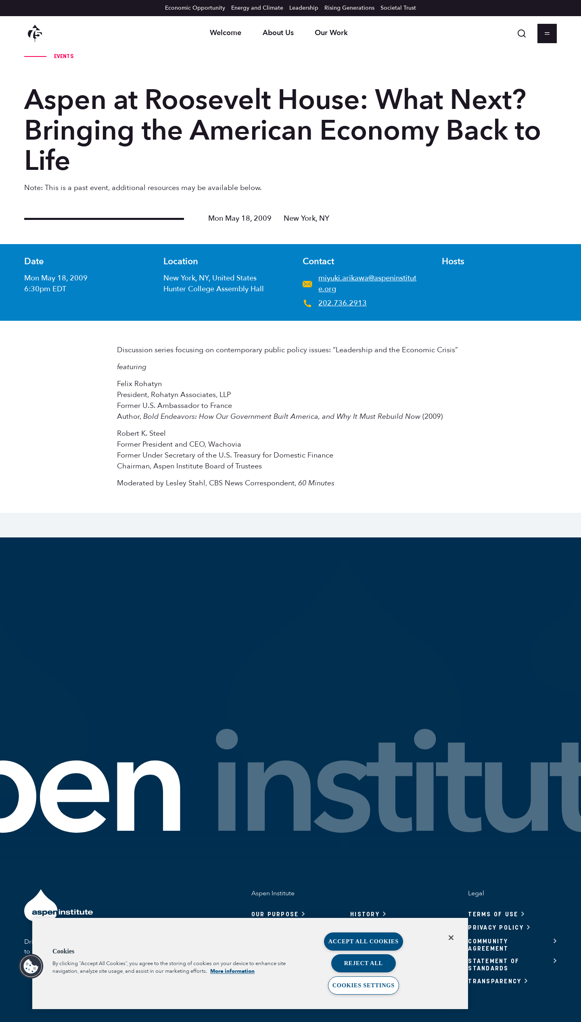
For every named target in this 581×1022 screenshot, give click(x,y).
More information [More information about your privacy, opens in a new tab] (232, 971)
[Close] (451, 938)
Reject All (363, 963)
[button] (31, 966)
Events (63, 56)
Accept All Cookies (363, 941)
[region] (250, 963)
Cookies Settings (363, 985)
